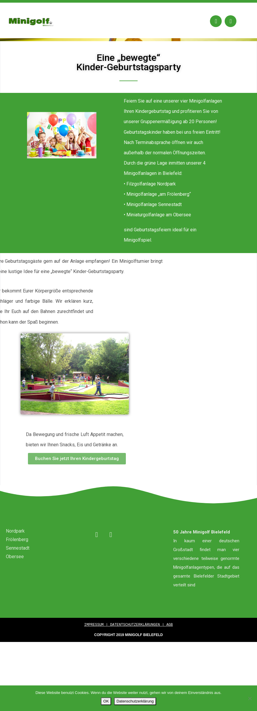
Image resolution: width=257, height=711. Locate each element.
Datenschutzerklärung (134, 701)
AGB (169, 648)
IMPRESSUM (95, 648)
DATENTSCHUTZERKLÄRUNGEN (136, 648)
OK (106, 701)
